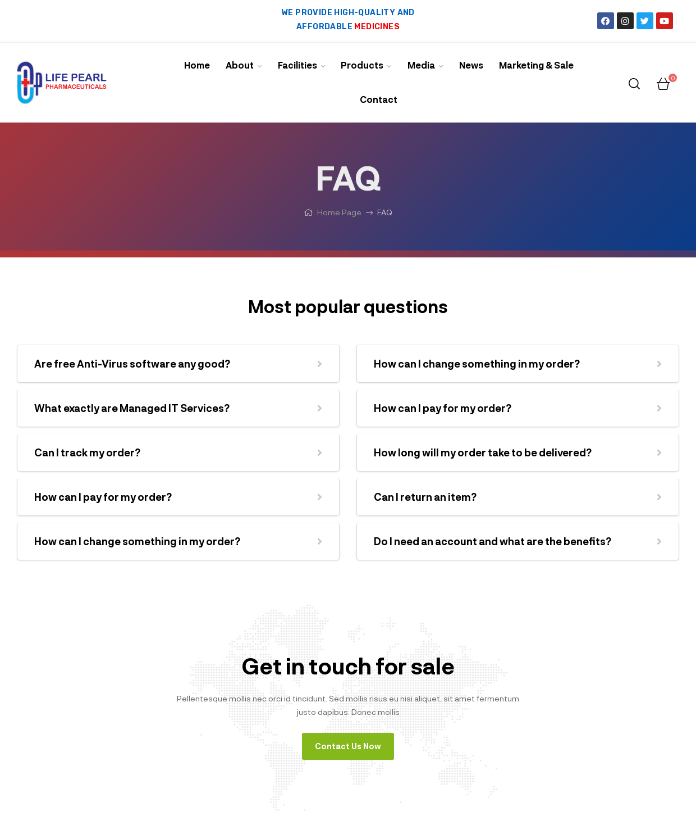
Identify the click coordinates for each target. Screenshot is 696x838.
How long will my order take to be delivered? (483, 452)
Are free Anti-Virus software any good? (132, 363)
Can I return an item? (425, 497)
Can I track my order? (87, 452)
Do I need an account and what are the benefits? (492, 541)
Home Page (339, 212)
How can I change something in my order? (137, 541)
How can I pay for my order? (103, 497)
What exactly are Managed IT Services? (132, 408)
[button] (178, 363)
